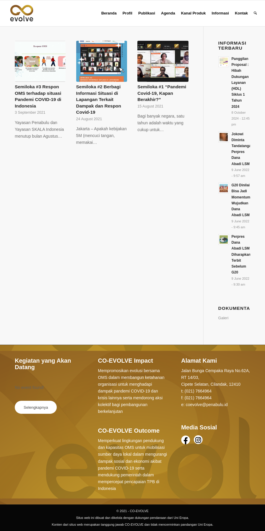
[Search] (255, 13)
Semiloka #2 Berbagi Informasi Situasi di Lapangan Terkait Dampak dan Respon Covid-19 (98, 99)
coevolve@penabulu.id (207, 404)
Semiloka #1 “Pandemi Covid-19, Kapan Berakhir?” (161, 93)
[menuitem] (109, 13)
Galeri (223, 318)
